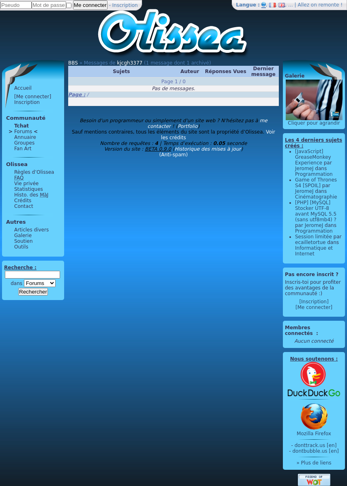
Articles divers (31, 230)
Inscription (125, 5)
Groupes (24, 143)
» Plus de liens (313, 463)
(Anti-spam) (173, 155)
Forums (23, 131)
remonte (329, 5)
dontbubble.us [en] (315, 451)
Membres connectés (300, 330)
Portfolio (188, 126)
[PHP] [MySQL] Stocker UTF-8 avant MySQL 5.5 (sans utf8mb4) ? (315, 211)
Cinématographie (316, 197)
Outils (21, 247)
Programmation (314, 174)
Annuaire (25, 137)
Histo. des (31, 195)
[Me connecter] (32, 96)
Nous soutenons (312, 359)
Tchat (21, 126)
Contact (23, 206)
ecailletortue (310, 242)
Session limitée (313, 237)
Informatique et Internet (314, 251)
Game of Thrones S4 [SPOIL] (316, 182)
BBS (73, 63)
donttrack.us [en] (316, 445)
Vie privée (26, 183)
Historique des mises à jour (208, 149)
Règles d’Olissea (34, 172)
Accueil (23, 88)
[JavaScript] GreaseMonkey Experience (313, 157)
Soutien (23, 241)
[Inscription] (313, 302)
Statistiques (28, 189)
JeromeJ (304, 168)
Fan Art (22, 148)
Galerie (23, 235)
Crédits (22, 200)
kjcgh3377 (129, 63)
